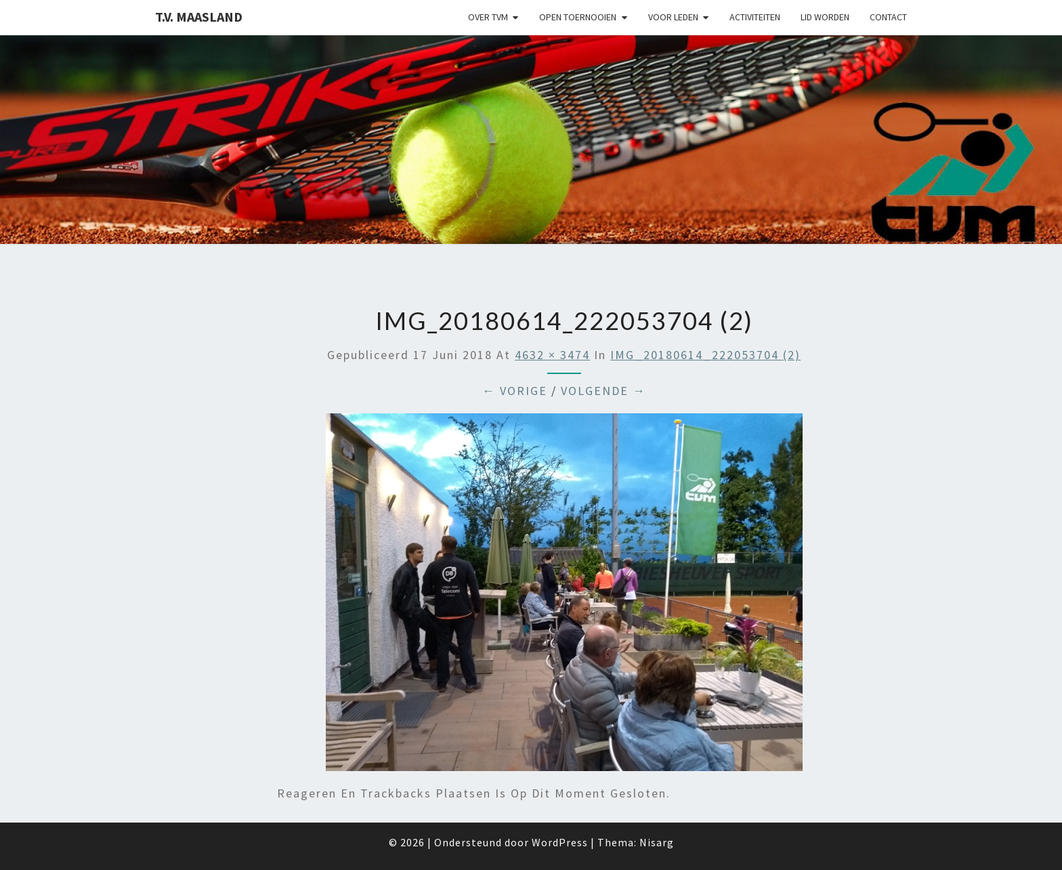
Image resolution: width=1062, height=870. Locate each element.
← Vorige (514, 390)
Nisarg (656, 842)
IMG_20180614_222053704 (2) (705, 354)
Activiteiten (754, 17)
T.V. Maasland (198, 16)
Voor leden (673, 17)
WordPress (560, 842)
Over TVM (488, 17)
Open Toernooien (577, 17)
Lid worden (825, 17)
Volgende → (603, 390)
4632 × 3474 (552, 354)
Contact (888, 17)
